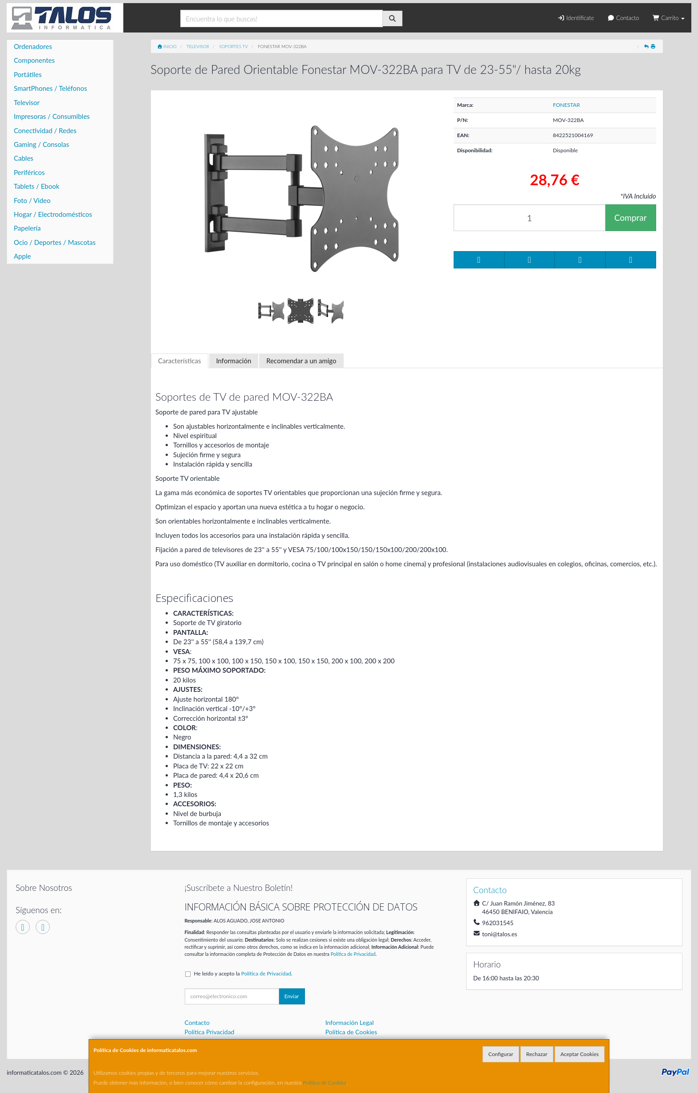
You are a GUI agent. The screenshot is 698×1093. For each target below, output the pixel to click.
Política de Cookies (325, 1082)
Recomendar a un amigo (301, 361)
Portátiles (28, 74)
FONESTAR (566, 105)
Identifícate (575, 17)
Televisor (27, 102)
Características (179, 361)
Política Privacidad (210, 1032)
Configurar (500, 1054)
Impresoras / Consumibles (52, 116)
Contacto (623, 17)
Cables (23, 158)
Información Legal (349, 1022)
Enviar (291, 996)
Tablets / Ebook (36, 186)
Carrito (669, 17)
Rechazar (537, 1054)
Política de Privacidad (353, 954)
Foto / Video (32, 200)
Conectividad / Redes (45, 130)
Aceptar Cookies (579, 1054)
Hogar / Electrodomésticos (53, 214)
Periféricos (29, 172)
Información (234, 361)
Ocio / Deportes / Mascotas (55, 242)
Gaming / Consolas (41, 144)
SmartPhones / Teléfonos (50, 88)
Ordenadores (33, 46)
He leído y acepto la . (243, 973)
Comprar (630, 217)
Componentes (34, 60)
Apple (22, 256)
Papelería (27, 228)
